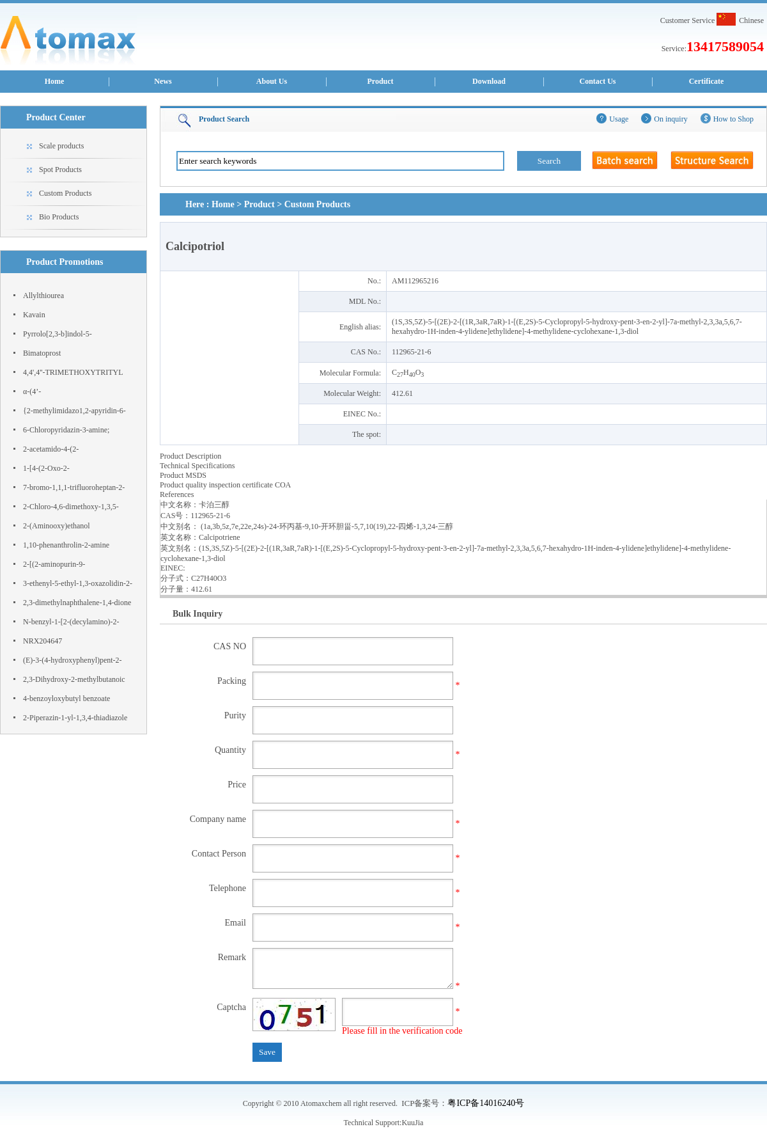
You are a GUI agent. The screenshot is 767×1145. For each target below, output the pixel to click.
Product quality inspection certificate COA (225, 484)
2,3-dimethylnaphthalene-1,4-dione (77, 602)
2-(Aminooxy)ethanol (56, 525)
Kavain (34, 314)
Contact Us (598, 81)
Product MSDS (183, 475)
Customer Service (687, 20)
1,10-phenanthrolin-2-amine (66, 545)
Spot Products (60, 169)
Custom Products (65, 193)
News (162, 81)
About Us (271, 81)
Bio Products (59, 216)
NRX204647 (42, 640)
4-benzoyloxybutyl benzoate (66, 698)
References (177, 494)
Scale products (61, 145)
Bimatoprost (42, 353)
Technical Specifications (197, 465)
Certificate (706, 81)
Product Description (190, 456)
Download (489, 81)
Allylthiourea (43, 295)
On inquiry (670, 118)
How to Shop (733, 118)
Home (55, 81)
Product (380, 81)
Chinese (751, 20)
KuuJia (412, 1122)
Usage (618, 118)
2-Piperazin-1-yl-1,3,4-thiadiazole (75, 717)
